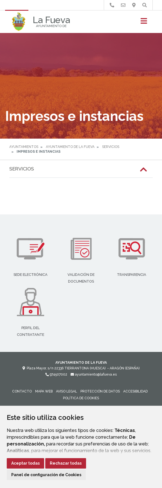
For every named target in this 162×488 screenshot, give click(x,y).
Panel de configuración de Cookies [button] (46, 475)
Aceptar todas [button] (25, 463)
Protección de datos (100, 391)
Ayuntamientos (23, 147)
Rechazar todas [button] (66, 463)
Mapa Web (44, 391)
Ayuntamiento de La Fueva (70, 147)
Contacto (22, 391)
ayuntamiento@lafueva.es (94, 374)
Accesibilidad (135, 391)
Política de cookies (81, 398)
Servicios (110, 147)
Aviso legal (66, 391)
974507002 (56, 374)
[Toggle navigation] (144, 22)
